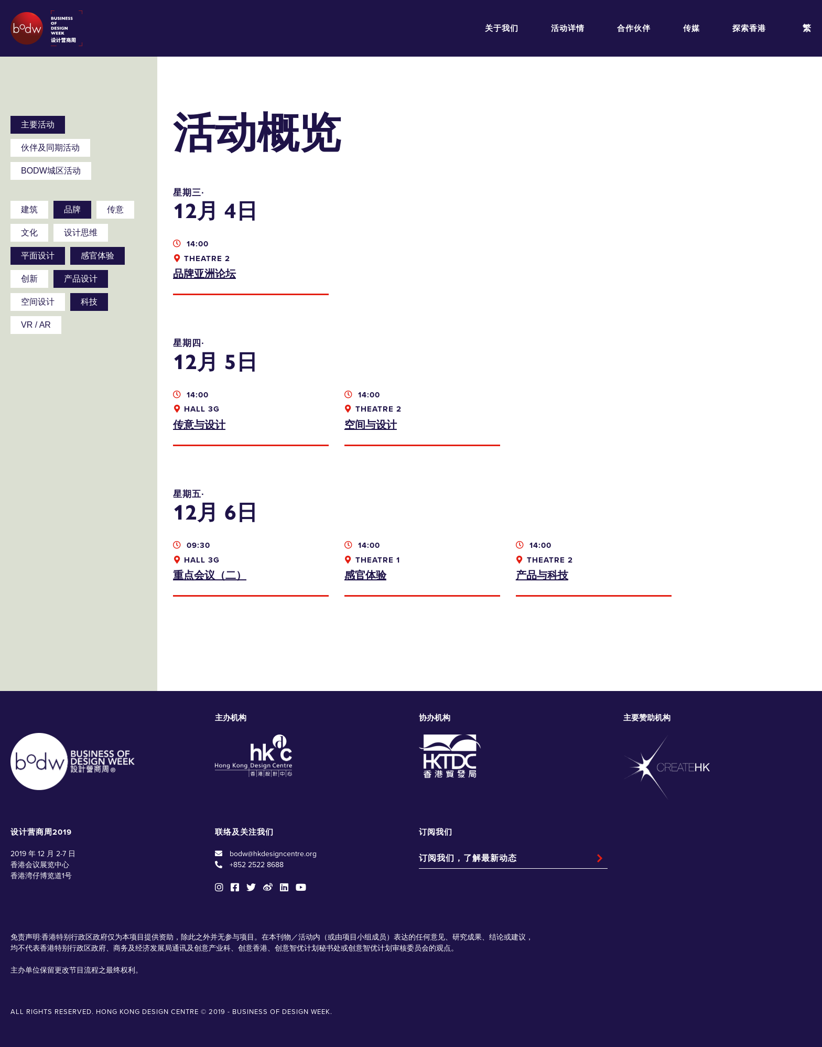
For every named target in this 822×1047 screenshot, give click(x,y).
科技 (89, 301)
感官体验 (97, 255)
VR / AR (36, 324)
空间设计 (38, 301)
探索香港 (749, 28)
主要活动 (38, 124)
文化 (29, 232)
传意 (115, 209)
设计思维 (81, 232)
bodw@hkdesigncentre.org (273, 853)
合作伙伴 (634, 28)
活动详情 (568, 28)
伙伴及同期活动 (50, 147)
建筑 (29, 209)
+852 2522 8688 (257, 864)
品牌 (72, 209)
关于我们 (501, 28)
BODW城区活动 (51, 170)
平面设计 (38, 255)
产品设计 (81, 278)
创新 (29, 278)
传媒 (691, 28)
